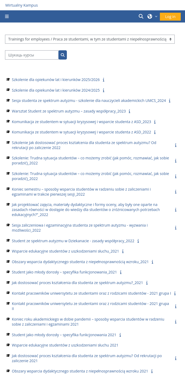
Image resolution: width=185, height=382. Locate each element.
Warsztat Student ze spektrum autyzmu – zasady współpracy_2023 (69, 111)
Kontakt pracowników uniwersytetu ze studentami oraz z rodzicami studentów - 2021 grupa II (90, 306)
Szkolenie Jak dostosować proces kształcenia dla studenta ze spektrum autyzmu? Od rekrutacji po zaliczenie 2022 (84, 145)
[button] (142, 16)
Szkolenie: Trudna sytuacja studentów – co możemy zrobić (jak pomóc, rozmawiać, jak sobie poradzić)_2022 (90, 160)
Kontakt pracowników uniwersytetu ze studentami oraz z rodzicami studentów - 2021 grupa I (91, 293)
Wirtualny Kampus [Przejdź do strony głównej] (21, 5)
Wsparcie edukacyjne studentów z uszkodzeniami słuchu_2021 (65, 251)
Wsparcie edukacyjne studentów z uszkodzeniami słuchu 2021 (65, 345)
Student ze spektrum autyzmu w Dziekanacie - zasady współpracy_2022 (73, 240)
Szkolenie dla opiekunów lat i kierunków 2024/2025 (56, 90)
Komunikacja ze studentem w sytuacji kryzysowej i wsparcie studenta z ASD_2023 (81, 121)
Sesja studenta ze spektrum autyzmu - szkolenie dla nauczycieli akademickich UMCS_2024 (89, 100)
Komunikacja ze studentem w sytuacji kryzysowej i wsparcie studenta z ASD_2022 (81, 131)
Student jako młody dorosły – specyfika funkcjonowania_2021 (64, 272)
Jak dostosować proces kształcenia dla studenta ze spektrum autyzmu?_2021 (77, 282)
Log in (170, 16)
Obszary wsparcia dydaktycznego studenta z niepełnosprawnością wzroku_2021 (80, 261)
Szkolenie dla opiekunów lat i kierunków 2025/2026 (56, 79)
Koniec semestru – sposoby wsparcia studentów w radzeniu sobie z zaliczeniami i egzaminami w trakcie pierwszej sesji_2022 (81, 192)
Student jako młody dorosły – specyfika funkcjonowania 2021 (64, 334)
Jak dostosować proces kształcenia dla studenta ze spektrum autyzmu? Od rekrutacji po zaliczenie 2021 (87, 358)
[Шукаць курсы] (32, 54)
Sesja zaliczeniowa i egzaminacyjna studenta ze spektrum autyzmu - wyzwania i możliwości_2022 (80, 228)
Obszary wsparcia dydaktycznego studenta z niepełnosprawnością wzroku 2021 (80, 371)
